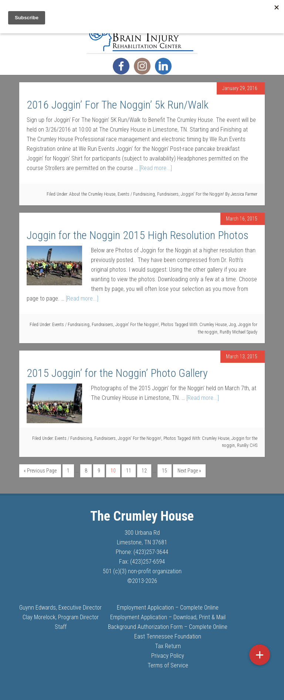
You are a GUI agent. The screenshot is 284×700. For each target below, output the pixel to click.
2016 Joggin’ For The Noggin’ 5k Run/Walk (118, 104)
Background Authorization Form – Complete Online (167, 626)
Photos (167, 324)
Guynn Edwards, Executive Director (60, 607)
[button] (259, 654)
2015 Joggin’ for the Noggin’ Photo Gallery (117, 372)
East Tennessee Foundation (167, 636)
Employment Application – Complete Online (168, 607)
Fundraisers (168, 194)
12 (144, 471)
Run (223, 332)
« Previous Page (40, 471)
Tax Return (168, 646)
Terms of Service (168, 665)
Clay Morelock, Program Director (61, 617)
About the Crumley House (92, 194)
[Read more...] (155, 168)
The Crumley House (142, 34)
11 (128, 471)
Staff (61, 626)
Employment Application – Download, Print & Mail (168, 617)
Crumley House (213, 324)
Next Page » (189, 471)
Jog (232, 324)
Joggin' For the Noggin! (202, 194)
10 (113, 471)
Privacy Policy (167, 655)
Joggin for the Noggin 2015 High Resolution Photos (137, 235)
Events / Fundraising (136, 194)
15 (164, 471)
